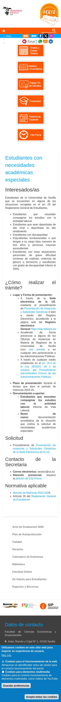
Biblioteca (18, 564)
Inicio (8, 36)
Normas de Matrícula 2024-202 (31, 492)
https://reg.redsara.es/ (43, 329)
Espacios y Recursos (25, 586)
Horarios (17, 549)
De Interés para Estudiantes (29, 579)
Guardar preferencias (16, 685)
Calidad (17, 541)
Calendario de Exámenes (27, 556)
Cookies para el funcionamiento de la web (31, 661)
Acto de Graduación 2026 (28, 527)
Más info (6, 655)
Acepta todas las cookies (41, 697)
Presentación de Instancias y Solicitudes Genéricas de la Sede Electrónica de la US (34, 448)
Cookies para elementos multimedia (27, 671)
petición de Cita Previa (29, 478)
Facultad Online (22, 571)
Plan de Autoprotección (26, 534)
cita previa (36, 349)
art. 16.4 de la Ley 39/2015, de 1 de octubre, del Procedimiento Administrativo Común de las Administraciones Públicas (38, 370)
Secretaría (11, 39)
